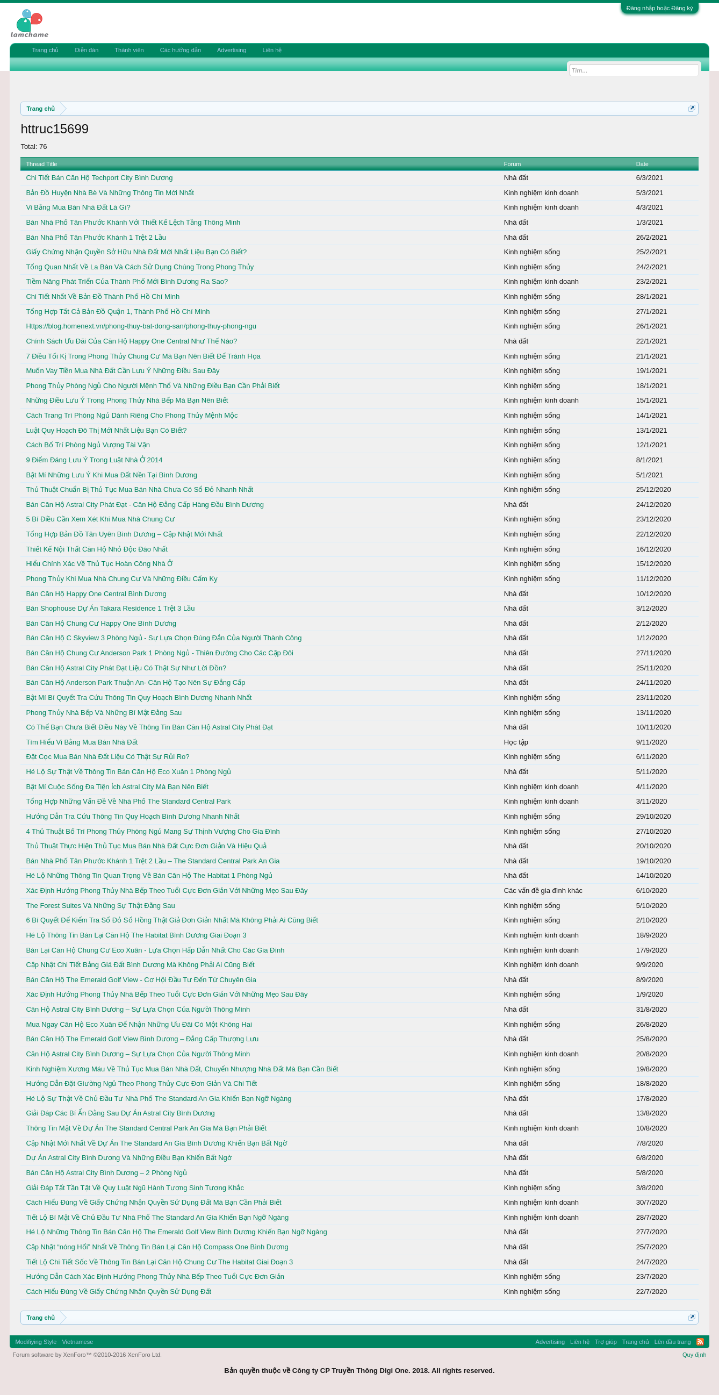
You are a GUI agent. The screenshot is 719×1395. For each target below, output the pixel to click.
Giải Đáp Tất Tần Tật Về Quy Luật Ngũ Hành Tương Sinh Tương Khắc (135, 1188)
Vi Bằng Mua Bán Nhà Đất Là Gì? (78, 207)
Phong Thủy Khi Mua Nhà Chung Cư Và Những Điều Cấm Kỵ (122, 579)
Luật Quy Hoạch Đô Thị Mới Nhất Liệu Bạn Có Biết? (106, 430)
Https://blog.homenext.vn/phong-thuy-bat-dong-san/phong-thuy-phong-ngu (141, 326)
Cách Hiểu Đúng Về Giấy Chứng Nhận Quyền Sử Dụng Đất (118, 1291)
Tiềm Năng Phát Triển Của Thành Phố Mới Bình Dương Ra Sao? (127, 281)
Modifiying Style (35, 1342)
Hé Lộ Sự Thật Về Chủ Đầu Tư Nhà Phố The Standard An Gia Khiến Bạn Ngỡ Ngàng (158, 1098)
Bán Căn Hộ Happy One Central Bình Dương (96, 594)
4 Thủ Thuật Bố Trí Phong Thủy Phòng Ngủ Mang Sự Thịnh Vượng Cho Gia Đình (152, 831)
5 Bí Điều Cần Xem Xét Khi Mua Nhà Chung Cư (100, 519)
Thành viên (128, 50)
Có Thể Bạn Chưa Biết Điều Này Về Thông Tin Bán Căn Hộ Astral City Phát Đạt (149, 727)
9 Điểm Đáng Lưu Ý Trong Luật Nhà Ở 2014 (94, 460)
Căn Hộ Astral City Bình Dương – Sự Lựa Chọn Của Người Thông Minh (138, 1009)
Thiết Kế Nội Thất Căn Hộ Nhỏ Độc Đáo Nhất (97, 549)
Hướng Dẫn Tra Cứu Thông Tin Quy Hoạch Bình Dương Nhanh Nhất (132, 816)
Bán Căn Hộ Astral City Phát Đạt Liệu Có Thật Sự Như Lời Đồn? (126, 668)
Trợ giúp (606, 1342)
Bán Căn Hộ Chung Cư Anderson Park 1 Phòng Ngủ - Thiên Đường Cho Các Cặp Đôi (159, 653)
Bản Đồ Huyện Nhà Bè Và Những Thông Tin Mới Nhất (109, 193)
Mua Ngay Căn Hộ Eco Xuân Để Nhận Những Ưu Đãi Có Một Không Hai (138, 1024)
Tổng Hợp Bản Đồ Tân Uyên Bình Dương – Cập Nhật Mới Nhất (124, 534)
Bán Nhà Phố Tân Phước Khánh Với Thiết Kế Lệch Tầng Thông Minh (133, 222)
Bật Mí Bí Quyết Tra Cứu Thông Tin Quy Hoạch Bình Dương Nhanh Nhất (138, 697)
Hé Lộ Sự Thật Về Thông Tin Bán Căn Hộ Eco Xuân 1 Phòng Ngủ (128, 772)
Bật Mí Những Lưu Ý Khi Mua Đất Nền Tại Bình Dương (111, 475)
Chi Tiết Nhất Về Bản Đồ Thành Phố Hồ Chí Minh (102, 296)
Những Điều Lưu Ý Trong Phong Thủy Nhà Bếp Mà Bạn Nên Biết (127, 400)
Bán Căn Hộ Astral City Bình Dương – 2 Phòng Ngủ (106, 1173)
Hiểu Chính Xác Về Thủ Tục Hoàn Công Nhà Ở (99, 564)
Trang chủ (45, 50)
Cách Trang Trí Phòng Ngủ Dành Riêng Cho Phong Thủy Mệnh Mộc (132, 415)
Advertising (231, 50)
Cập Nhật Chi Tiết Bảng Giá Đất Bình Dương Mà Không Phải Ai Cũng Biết (140, 965)
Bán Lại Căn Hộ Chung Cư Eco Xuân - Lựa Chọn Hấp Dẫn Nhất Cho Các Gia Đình (155, 950)
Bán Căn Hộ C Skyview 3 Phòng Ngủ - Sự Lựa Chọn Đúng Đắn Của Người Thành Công (163, 638)
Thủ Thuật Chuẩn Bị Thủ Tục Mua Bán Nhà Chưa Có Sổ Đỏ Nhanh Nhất (139, 489)
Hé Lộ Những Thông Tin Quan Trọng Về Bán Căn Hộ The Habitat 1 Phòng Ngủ (149, 875)
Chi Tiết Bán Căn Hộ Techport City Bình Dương (99, 178)
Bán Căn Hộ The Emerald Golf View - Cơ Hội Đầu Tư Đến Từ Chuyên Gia (141, 980)
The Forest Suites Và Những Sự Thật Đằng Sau (100, 906)
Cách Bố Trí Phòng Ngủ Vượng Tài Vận (88, 445)
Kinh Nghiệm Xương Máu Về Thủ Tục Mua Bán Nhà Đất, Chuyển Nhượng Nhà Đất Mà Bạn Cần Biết (182, 1069)
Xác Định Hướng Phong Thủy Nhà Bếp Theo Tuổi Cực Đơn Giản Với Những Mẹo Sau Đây (166, 890)
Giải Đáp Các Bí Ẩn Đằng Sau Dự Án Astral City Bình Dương (120, 1113)
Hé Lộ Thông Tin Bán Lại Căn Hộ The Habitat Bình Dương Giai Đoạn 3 (136, 935)
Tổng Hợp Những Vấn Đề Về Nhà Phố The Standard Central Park (128, 801)
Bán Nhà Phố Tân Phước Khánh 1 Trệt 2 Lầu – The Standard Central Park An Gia (152, 861)
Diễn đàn (86, 50)
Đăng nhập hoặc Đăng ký (660, 8)
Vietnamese (77, 1342)
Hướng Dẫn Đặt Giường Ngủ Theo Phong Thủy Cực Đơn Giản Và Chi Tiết (141, 1083)
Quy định (694, 1354)
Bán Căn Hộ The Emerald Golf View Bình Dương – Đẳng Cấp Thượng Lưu (142, 1039)
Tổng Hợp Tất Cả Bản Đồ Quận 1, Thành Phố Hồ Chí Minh (118, 311)
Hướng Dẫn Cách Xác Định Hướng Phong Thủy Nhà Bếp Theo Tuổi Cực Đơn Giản (155, 1276)
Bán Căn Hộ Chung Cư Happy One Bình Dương (101, 623)
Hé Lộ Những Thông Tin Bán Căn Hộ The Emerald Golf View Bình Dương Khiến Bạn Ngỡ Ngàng (176, 1232)
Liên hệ (272, 50)
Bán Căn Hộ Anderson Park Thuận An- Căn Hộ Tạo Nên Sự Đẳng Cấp (135, 682)
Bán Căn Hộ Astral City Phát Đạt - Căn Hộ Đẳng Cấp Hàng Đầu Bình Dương (145, 504)
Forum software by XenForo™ (87, 1354)
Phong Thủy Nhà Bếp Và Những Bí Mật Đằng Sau (104, 713)
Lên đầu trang (673, 1342)
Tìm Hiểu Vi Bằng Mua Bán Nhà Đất (82, 742)
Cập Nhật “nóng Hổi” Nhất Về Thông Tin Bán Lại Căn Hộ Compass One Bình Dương (157, 1247)
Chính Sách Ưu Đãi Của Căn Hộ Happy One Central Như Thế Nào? (131, 341)
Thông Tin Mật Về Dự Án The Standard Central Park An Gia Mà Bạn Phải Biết (146, 1128)
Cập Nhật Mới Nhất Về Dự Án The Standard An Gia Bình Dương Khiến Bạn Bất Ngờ (156, 1143)
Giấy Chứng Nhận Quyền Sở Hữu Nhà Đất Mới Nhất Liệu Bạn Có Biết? (136, 252)
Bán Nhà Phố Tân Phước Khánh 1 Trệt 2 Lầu (96, 237)
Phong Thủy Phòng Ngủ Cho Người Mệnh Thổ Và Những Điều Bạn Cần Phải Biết (152, 386)
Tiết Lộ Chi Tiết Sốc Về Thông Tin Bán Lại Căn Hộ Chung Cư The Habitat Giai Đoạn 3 (159, 1262)
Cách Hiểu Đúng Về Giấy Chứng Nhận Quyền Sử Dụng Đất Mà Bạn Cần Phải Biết (153, 1202)
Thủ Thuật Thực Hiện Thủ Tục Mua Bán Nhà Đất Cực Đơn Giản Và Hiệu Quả (146, 846)
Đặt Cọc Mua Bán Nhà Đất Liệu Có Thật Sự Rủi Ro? (107, 757)
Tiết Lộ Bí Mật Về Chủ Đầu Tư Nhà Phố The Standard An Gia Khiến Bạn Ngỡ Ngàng (157, 1217)
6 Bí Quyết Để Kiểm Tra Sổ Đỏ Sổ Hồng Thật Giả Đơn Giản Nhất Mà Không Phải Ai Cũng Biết (172, 920)
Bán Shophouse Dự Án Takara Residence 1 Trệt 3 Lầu (110, 608)
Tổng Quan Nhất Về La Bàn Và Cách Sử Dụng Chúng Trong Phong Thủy (140, 267)
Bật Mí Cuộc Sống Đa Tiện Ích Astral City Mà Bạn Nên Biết (117, 787)
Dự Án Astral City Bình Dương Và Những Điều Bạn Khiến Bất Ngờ (128, 1158)
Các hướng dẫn (180, 50)
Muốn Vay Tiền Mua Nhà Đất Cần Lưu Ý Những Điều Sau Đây (122, 371)
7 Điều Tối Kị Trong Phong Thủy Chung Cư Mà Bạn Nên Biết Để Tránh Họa (143, 356)
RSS (700, 1342)
